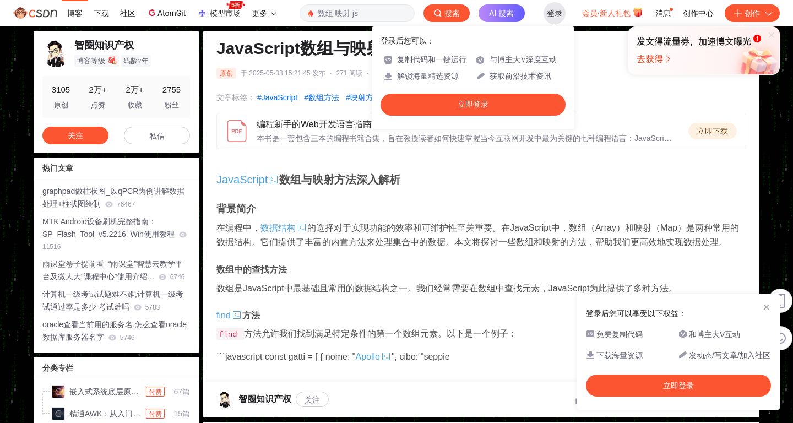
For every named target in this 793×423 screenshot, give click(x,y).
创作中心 (698, 13)
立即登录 (473, 104)
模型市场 (221, 10)
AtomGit (166, 12)
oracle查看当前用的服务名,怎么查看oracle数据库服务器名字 (114, 330)
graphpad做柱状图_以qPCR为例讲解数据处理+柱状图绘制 (113, 197)
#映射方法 (363, 97)
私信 (157, 136)
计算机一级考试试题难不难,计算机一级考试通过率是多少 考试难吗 (112, 300)
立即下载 (712, 131)
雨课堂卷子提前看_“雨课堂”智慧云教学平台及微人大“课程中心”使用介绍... (113, 270)
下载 (101, 13)
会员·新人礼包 (612, 12)
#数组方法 (321, 97)
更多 (264, 13)
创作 (752, 13)
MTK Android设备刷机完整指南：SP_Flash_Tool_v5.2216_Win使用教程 (114, 234)
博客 (75, 13)
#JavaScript (277, 97)
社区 (127, 13)
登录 (554, 13)
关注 (312, 399)
